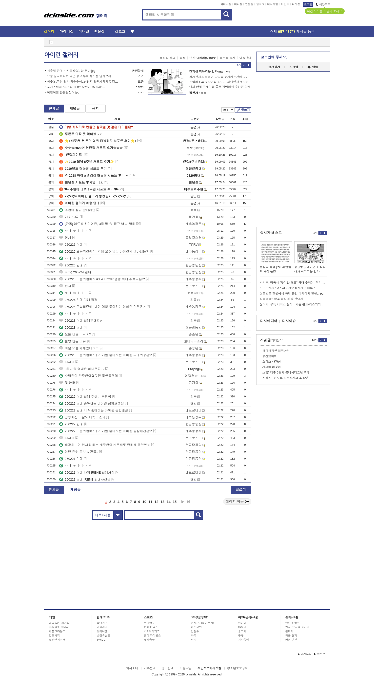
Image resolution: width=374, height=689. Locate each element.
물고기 (242, 631)
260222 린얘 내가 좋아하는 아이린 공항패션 (93, 410)
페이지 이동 (237, 501)
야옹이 (242, 627)
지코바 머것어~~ (273, 367)
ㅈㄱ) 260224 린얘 (75, 272)
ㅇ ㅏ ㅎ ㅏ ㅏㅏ (73, 231)
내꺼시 (66, 362)
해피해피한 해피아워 (276, 351)
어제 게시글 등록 (292, 32)
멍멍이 (242, 622)
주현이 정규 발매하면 (77, 210)
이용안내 (245, 58)
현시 (65, 238)
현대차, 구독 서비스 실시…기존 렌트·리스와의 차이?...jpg (293, 304)
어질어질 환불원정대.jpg (63, 92)
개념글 (75, 109)
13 (163, 502)
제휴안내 (150, 668)
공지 (95, 109)
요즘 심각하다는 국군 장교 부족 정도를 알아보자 (79, 76)
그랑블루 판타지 (59, 627)
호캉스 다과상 (271, 361)
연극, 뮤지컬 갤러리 (297, 627)
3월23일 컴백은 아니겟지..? (81, 369)
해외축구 (149, 639)
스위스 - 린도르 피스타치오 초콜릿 (285, 378)
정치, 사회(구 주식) (202, 622)
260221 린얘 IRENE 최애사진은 (84, 479)
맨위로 (319, 653)
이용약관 (186, 668)
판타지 (289, 631)
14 (169, 502)
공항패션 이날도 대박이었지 (82, 417)
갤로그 (260, 4)
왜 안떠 (67, 383)
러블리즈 (102, 627)
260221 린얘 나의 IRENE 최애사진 (87, 472)
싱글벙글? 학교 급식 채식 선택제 (281, 299)
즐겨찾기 (274, 67)
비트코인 (196, 627)
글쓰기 (245, 110)
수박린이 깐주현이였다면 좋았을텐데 (88, 376)
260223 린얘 (71, 327)
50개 (228, 109)
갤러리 (49, 32)
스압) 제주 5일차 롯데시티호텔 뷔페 (286, 372)
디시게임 (272, 4)
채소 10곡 (69, 217)
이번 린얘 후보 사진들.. (78, 452)
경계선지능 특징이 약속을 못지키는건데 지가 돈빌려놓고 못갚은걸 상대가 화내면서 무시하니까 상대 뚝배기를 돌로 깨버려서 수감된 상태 (220, 82)
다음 (182, 501)
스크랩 (293, 67)
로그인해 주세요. (274, 57)
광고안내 (168, 668)
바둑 (194, 635)
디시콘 (296, 4)
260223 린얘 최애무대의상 (81, 320)
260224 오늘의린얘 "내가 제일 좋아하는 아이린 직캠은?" (102, 307)
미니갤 (238, 4)
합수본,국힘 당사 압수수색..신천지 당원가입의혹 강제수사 (84, 81)
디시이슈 (289, 321)
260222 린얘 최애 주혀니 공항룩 (85, 396)
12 (156, 502)
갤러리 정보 (167, 58)
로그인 (308, 4)
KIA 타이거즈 (152, 631)
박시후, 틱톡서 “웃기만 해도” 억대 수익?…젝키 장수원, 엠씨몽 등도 (293, 282)
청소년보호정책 (237, 668)
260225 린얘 (71, 265)
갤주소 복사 (227, 58)
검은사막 (54, 635)
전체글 (54, 109)
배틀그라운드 (57, 631)
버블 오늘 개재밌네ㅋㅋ (78, 348)
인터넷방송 (292, 622)
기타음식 (243, 639)
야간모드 (323, 4)
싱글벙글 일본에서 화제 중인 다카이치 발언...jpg (292, 293)
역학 (194, 639)
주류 (241, 635)
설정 (182, 58)
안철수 (195, 631)
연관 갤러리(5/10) (203, 58)
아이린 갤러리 (61, 55)
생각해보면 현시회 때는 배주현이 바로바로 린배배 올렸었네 (104, 445)
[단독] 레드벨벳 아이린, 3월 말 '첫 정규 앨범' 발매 (97, 224)
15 (175, 502)
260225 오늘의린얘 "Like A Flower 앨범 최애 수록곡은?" (102, 279)
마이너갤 (225, 4)
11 (150, 502)
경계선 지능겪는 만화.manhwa (209, 71)
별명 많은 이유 (72, 341)
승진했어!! (269, 356)
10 (144, 502)
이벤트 (285, 4)
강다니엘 (102, 631)
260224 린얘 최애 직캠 (78, 300)
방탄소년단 (103, 635)
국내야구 (149, 622)
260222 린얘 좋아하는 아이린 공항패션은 (91, 403)
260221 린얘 (71, 459)
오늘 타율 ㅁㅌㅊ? (75, 334)
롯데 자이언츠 (152, 635)
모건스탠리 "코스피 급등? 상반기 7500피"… (76, 87)
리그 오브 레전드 (59, 622)
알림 (312, 67)
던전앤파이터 (57, 639)
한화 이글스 (151, 627)
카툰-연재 (291, 635)
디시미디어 (268, 321)
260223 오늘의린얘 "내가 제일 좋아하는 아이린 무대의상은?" (105, 355)
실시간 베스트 (271, 233)
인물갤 (249, 4)
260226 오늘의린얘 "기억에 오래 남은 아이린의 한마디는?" (104, 251)
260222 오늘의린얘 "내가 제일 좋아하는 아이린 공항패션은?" (105, 431)
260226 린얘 (71, 244)
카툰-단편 (291, 639)
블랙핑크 (102, 622)
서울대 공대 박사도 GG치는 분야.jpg (71, 71)
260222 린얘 (71, 424)
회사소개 (132, 668)
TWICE (101, 639)
